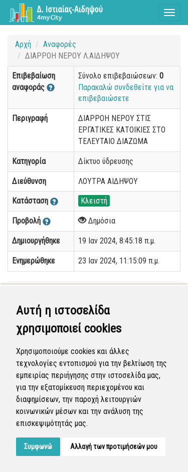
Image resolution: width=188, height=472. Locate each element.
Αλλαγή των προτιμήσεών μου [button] (113, 446)
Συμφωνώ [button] (38, 446)
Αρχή (23, 44)
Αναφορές (59, 44)
